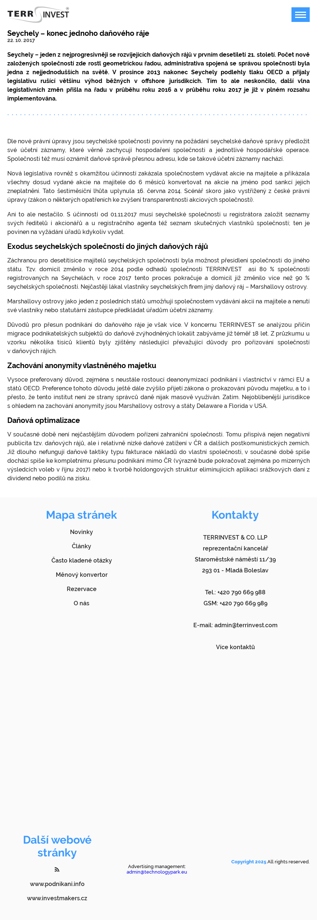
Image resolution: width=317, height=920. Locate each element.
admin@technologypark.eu (157, 872)
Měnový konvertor (82, 574)
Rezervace (82, 589)
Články (81, 546)
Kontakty (235, 514)
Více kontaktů (235, 647)
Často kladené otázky (81, 560)
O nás (81, 603)
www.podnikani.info (57, 884)
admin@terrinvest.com (246, 625)
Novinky (81, 532)
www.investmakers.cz (57, 898)
